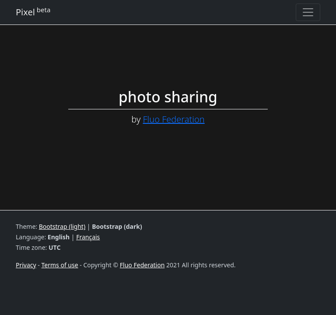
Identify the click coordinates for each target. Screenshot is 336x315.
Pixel (33, 11)
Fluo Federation (174, 119)
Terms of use (60, 265)
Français (88, 237)
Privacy (26, 265)
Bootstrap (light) (62, 226)
